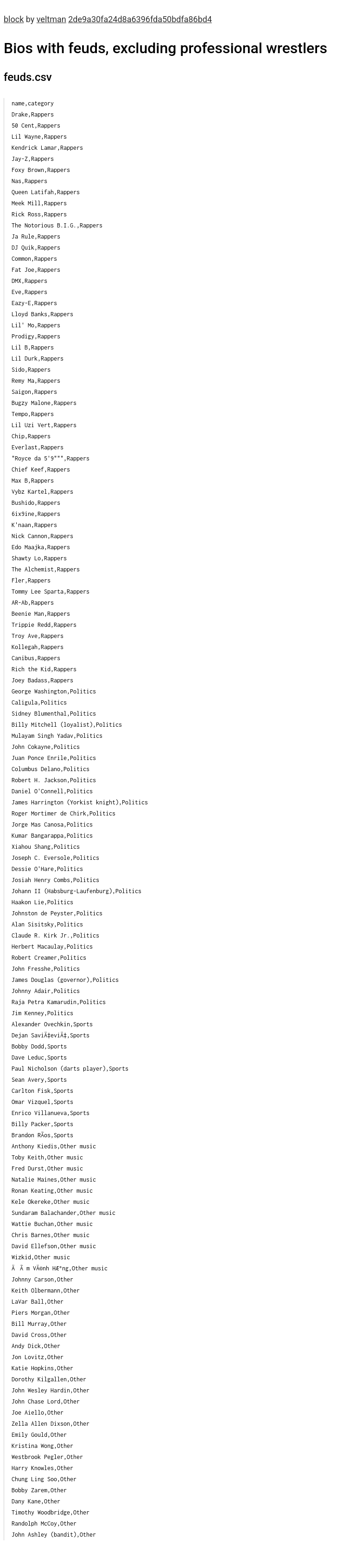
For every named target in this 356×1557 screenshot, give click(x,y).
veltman (51, 19)
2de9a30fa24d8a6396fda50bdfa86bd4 (140, 19)
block (14, 19)
